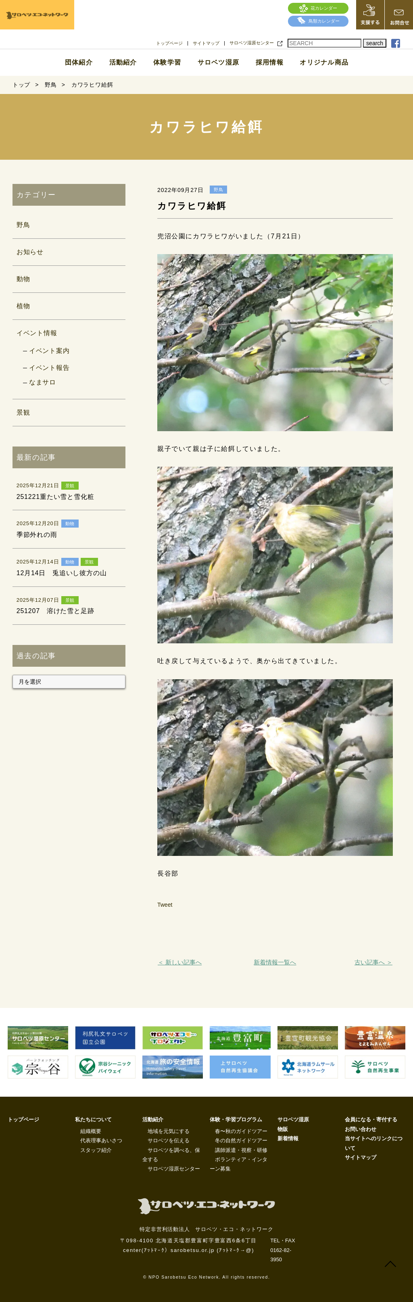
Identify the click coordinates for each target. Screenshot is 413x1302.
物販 (282, 1129)
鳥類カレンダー (318, 21)
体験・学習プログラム (236, 1119)
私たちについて (93, 1119)
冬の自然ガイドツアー (241, 1140)
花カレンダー (318, 8)
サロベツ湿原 (219, 62)
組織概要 (90, 1131)
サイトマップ (206, 43)
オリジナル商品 (324, 62)
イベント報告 (49, 367)
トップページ (169, 43)
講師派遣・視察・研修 (241, 1150)
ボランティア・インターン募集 (238, 1164)
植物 (23, 306)
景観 (23, 412)
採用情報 (270, 62)
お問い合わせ (360, 1129)
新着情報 (287, 1138)
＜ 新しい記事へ (180, 962)
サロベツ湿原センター (251, 43)
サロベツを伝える (169, 1140)
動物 (23, 278)
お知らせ (30, 251)
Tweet (164, 904)
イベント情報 (37, 333)
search (374, 43)
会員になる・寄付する (371, 1119)
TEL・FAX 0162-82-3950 (282, 1249)
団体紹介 (79, 62)
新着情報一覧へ (275, 962)
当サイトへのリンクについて (374, 1143)
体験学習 (167, 62)
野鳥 (23, 224)
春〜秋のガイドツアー (241, 1131)
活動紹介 (123, 62)
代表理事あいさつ (101, 1140)
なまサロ (42, 382)
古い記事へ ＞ (373, 962)
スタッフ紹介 (96, 1150)
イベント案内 (49, 350)
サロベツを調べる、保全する (171, 1154)
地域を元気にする (169, 1131)
